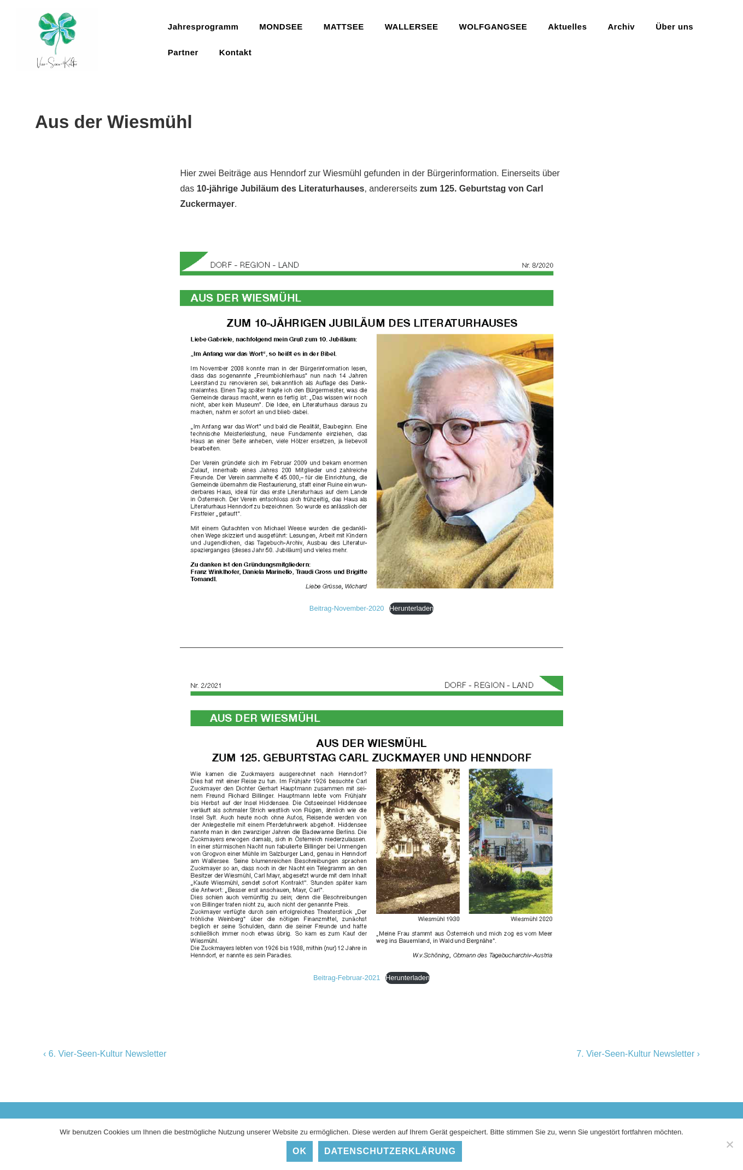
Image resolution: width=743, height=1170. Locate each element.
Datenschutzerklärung (390, 1151)
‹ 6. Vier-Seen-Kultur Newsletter (105, 1053)
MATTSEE (344, 26)
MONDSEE (280, 26)
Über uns (674, 26)
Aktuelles (567, 26)
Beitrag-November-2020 (346, 608)
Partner (183, 52)
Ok (299, 1151)
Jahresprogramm (203, 26)
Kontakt (235, 52)
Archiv (621, 26)
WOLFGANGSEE (493, 26)
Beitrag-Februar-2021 (346, 978)
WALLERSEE (411, 26)
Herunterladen (411, 608)
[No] (729, 1144)
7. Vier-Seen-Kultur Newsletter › (638, 1053)
